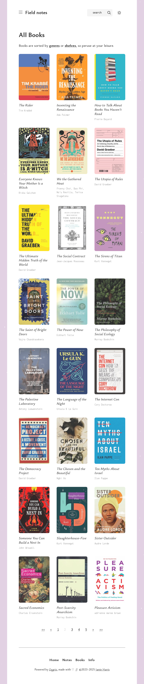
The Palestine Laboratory (28, 401)
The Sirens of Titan (108, 255)
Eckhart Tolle (65, 335)
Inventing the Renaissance (66, 107)
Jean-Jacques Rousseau (70, 261)
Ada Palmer (63, 115)
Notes (67, 659)
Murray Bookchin (104, 339)
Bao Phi (78, 188)
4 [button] (79, 630)
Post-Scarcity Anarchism (66, 609)
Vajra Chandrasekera (31, 339)
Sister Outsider (105, 538)
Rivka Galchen (27, 192)
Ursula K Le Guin (67, 409)
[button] (43, 630)
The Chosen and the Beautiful (71, 470)
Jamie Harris (103, 669)
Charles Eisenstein (30, 613)
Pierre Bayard (103, 119)
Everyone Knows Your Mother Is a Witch (31, 183)
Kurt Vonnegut (103, 261)
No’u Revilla (64, 192)
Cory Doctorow (103, 404)
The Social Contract (71, 255)
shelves (70, 45)
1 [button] (58, 630)
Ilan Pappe (101, 478)
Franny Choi (64, 188)
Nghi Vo (61, 478)
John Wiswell (26, 547)
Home (54, 659)
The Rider (26, 105)
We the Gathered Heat (69, 180)
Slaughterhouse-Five (71, 538)
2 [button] (65, 630)
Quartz (53, 669)
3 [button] (72, 630)
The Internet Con (106, 399)
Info (91, 659)
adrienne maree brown (107, 613)
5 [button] (86, 630)
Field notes (36, 12)
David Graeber (103, 184)
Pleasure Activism (107, 607)
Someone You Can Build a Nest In (32, 540)
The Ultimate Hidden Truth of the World (33, 260)
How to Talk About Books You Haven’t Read (108, 109)
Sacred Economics (31, 607)
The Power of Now (70, 329)
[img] (109, 12)
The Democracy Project (30, 470)
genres (54, 45)
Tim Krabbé (25, 110)
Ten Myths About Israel (106, 470)
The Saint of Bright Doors (32, 331)
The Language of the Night (71, 401)
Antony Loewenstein (30, 409)
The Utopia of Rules (108, 178)
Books (80, 659)
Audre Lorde (101, 543)
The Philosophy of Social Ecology (107, 331)
